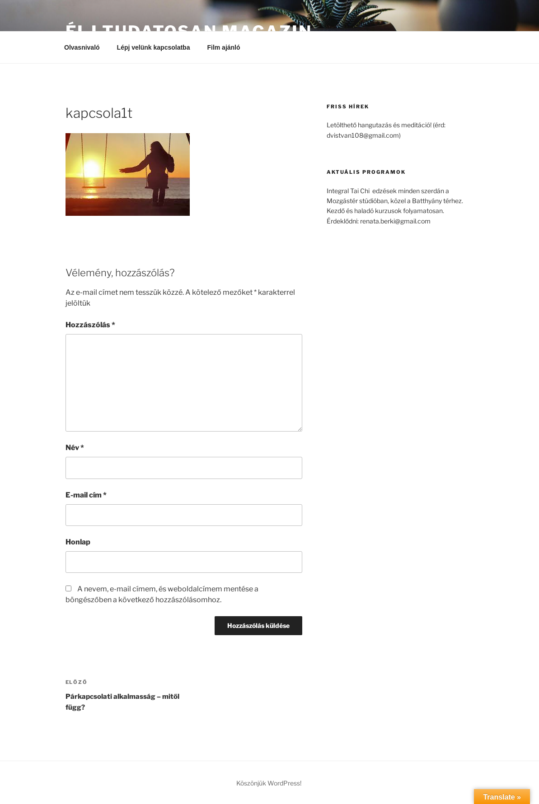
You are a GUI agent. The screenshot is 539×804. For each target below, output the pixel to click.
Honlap (78, 542)
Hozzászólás (90, 325)
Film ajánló (227, 47)
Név (75, 447)
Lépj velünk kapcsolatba (153, 47)
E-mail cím (86, 495)
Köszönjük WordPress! (268, 783)
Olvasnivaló (82, 47)
